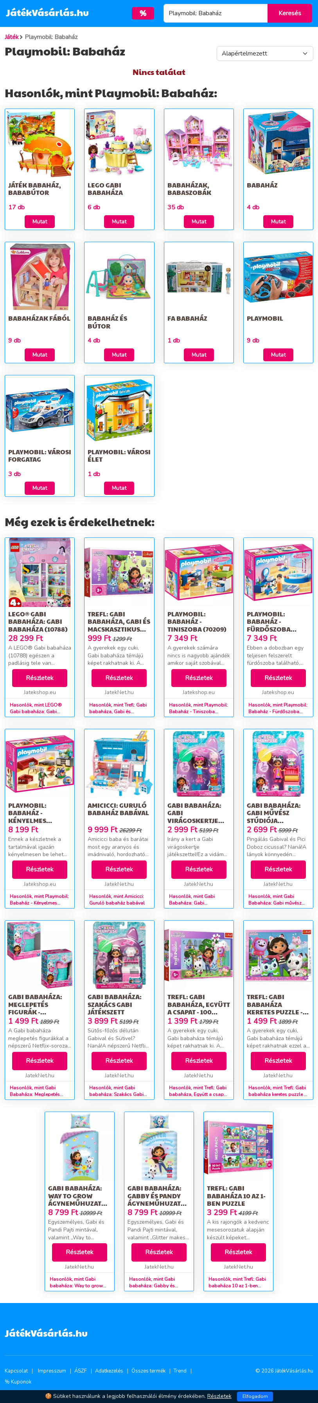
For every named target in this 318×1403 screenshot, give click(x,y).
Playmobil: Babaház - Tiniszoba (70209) (196, 621)
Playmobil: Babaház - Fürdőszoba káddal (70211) (271, 625)
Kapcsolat (16, 1370)
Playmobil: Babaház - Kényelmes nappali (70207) (33, 816)
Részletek (40, 678)
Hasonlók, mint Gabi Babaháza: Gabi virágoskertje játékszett (194, 903)
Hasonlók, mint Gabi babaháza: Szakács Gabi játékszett (116, 1094)
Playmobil (265, 318)
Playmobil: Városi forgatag (39, 455)
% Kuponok (18, 1381)
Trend (180, 1370)
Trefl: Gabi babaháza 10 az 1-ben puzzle (236, 1195)
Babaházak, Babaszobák (189, 188)
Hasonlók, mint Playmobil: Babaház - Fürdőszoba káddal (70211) (277, 711)
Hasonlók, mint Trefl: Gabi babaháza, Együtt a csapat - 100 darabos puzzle (198, 1094)
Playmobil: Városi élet (119, 455)
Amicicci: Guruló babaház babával (118, 809)
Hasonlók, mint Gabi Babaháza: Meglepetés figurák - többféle (35, 1094)
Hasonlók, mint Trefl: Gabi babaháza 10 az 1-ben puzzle (237, 1286)
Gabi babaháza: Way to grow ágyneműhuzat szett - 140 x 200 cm (79, 1199)
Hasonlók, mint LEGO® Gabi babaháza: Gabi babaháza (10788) (36, 711)
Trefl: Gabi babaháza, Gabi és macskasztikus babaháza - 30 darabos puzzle (119, 628)
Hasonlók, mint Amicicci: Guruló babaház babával (117, 899)
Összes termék (148, 1370)
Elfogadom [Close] (255, 1396)
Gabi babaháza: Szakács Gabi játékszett (115, 1004)
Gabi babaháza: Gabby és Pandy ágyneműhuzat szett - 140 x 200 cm (159, 1199)
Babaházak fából (39, 318)
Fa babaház (187, 318)
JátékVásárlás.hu (47, 12)
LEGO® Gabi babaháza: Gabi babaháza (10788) (38, 621)
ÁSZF (80, 1370)
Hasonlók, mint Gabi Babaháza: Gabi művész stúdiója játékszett (275, 903)
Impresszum (52, 1370)
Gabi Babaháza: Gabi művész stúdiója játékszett (274, 816)
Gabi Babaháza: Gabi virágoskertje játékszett (194, 816)
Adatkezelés (109, 1370)
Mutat (39, 221)
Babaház (262, 184)
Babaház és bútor (107, 322)
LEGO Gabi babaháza (105, 188)
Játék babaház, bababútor (34, 188)
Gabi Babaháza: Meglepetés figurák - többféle (35, 1008)
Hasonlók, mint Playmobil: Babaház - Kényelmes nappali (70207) (39, 903)
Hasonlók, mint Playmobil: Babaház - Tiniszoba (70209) (198, 711)
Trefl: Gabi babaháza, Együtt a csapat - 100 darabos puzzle (198, 1008)
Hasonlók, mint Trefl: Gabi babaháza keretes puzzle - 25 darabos (277, 1094)
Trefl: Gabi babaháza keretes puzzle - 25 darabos (275, 1008)
